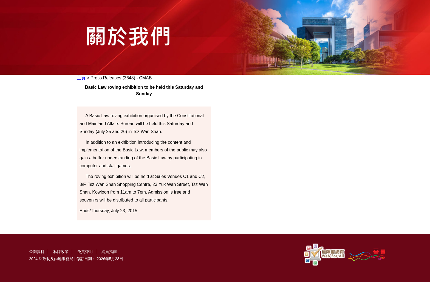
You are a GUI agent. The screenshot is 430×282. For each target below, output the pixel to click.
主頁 (81, 78)
